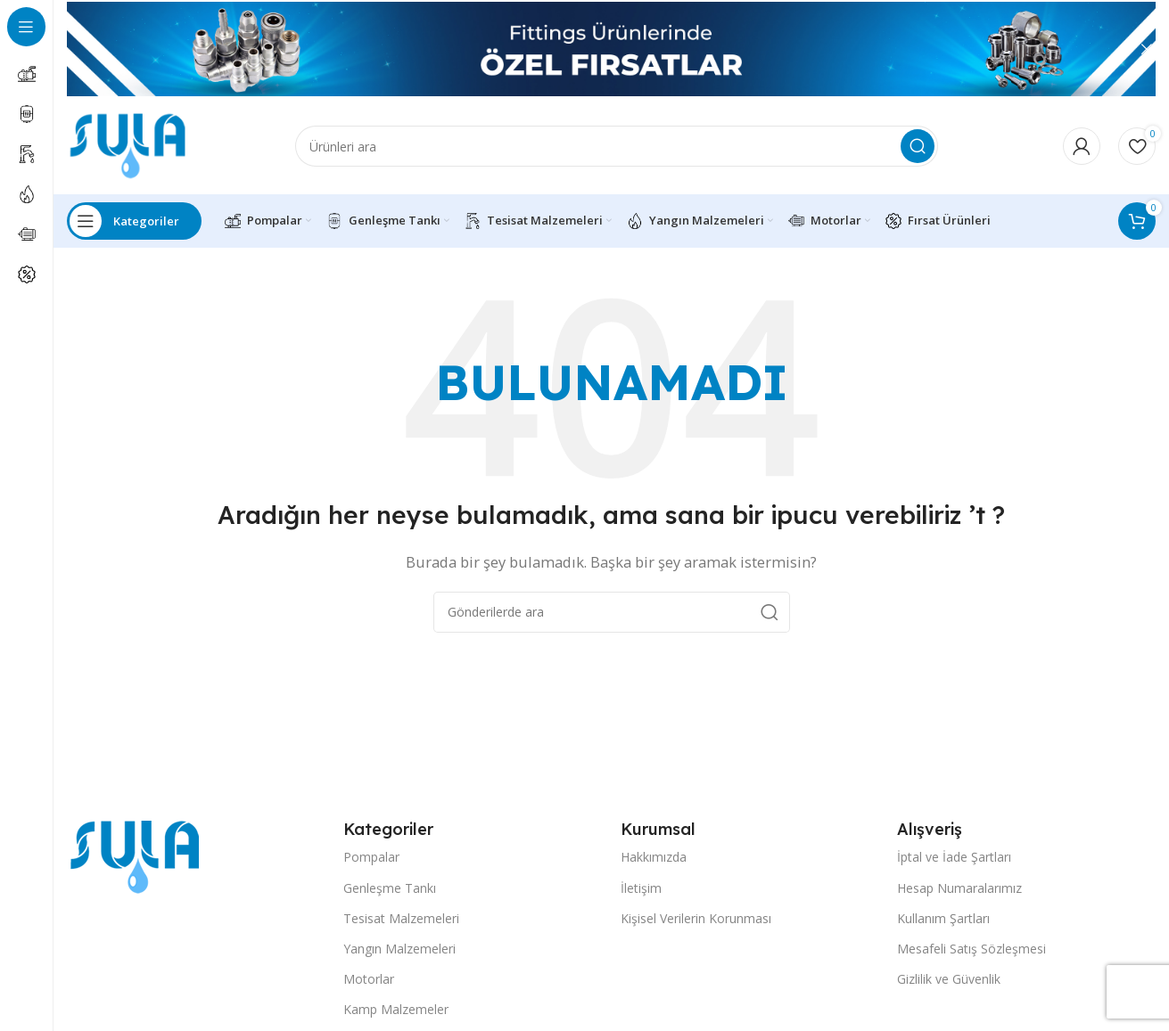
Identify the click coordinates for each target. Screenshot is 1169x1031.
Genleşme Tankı (389, 897)
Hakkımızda (654, 867)
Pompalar (371, 867)
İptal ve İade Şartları (954, 867)
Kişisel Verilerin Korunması (696, 929)
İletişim (641, 897)
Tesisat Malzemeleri (401, 929)
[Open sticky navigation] (134, 232)
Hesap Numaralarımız (959, 897)
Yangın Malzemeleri (399, 959)
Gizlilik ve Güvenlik (948, 989)
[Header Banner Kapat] (1146, 49)
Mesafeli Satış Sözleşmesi (971, 959)
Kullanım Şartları (943, 929)
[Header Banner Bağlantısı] (584, 49)
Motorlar (368, 989)
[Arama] (616, 151)
